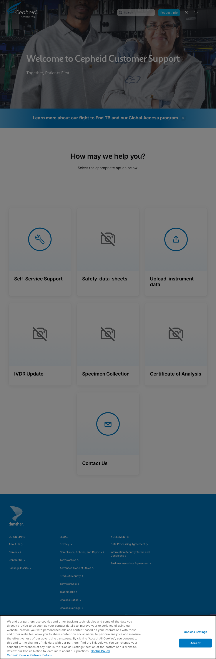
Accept (195, 642)
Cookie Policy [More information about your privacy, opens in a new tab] (100, 651)
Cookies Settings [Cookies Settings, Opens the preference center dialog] (195, 632)
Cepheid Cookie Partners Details (29, 655)
